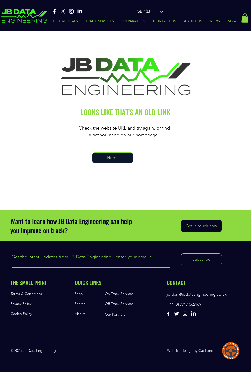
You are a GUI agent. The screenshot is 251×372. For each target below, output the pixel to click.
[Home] (112, 157)
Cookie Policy (21, 313)
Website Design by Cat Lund (190, 350)
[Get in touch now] (201, 225)
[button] (150, 11)
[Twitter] (177, 314)
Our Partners (115, 314)
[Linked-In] (80, 11)
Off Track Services (119, 303)
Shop (79, 293)
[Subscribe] (201, 259)
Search (80, 303)
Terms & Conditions (26, 293)
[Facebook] (54, 11)
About (80, 313)
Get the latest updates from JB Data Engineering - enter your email (80, 256)
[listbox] (150, 11)
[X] (63, 11)
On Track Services (119, 293)
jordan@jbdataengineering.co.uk (197, 294)
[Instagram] (71, 11)
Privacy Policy (21, 303)
